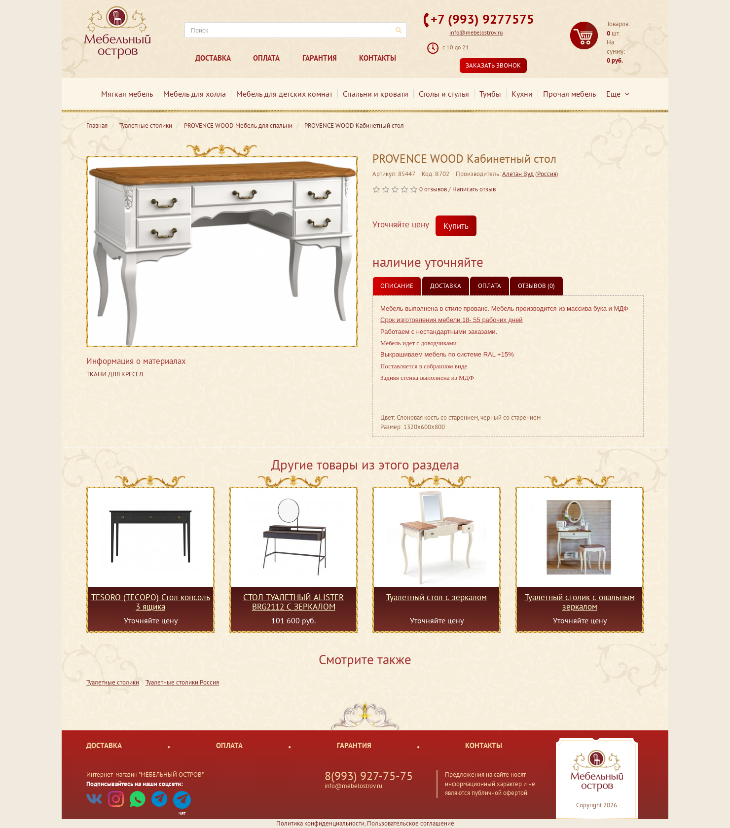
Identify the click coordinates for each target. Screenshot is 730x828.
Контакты (377, 58)
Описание (396, 286)
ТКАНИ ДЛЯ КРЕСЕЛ (114, 374)
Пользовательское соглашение (410, 823)
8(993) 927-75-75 (369, 776)
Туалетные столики (112, 682)
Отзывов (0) (536, 286)
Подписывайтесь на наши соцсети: (134, 784)
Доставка (213, 58)
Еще (617, 93)
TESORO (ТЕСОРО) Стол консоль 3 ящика (150, 602)
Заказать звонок (493, 65)
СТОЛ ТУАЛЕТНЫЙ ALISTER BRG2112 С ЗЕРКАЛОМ (293, 602)
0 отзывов (433, 189)
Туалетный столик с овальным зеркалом (580, 602)
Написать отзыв (474, 189)
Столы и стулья (444, 93)
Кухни (522, 93)
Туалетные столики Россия (182, 682)
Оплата (266, 58)
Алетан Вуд (518, 174)
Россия (546, 174)
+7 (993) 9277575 (482, 19)
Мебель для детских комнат (284, 93)
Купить (456, 225)
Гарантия (319, 58)
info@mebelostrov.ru (476, 32)
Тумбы (490, 93)
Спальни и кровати (375, 93)
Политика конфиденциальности (320, 823)
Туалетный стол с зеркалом (436, 598)
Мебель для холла (194, 93)
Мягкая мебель (127, 93)
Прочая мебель (569, 93)
